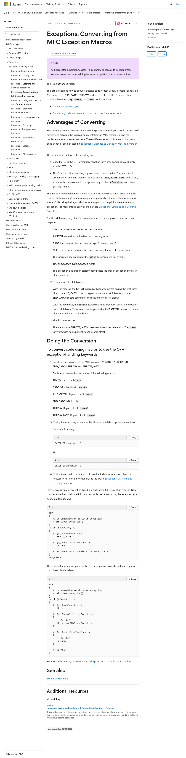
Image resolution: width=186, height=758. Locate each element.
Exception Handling (57, 678)
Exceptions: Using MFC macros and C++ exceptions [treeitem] (26, 102)
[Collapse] (38, 21)
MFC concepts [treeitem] (16, 48)
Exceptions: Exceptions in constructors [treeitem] (23, 139)
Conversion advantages (65, 106)
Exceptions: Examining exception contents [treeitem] (21, 110)
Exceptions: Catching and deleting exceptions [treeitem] (23, 85)
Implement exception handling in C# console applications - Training (80, 708)
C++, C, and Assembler (67, 23)
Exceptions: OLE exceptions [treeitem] (24, 154)
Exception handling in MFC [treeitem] (24, 70)
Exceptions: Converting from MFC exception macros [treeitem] (25, 93)
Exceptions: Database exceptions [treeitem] (21, 147)
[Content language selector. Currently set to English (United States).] (18, 753)
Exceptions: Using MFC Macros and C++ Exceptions (104, 661)
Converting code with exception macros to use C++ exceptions (87, 113)
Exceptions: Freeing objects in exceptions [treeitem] (25, 118)
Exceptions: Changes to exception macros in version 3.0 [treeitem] (26, 77)
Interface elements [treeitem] (18, 163)
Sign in (179, 4)
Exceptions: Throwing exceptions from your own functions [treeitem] (23, 129)
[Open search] (171, 4)
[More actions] (136, 23)
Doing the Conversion (158, 33)
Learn (49, 23)
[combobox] (21, 27)
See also (152, 37)
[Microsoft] (6, 4)
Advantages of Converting (161, 29)
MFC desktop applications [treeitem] (18, 39)
